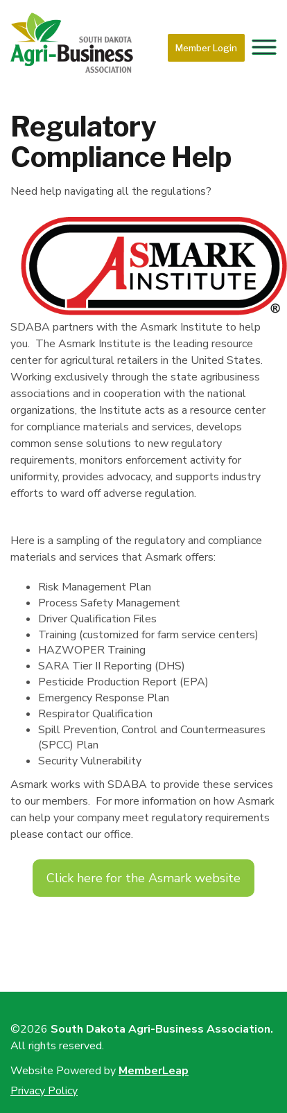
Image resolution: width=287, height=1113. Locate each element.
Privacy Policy (44, 1090)
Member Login (206, 47)
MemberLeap (154, 1070)
